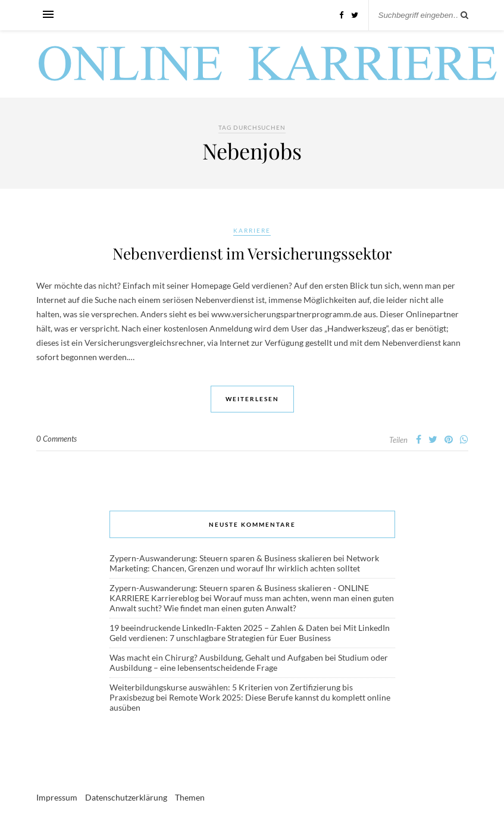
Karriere (252, 230)
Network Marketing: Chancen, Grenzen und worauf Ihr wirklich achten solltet (244, 563)
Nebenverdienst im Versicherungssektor (252, 253)
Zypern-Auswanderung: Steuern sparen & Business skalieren (220, 558)
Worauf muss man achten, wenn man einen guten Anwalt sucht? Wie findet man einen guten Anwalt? (251, 603)
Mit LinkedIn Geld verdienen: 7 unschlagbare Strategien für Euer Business (249, 633)
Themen (190, 797)
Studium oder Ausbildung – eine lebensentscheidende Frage (248, 662)
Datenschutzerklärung (126, 797)
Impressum (56, 797)
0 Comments (56, 438)
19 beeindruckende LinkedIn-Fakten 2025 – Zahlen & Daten (218, 628)
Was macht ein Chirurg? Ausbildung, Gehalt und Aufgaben (216, 657)
